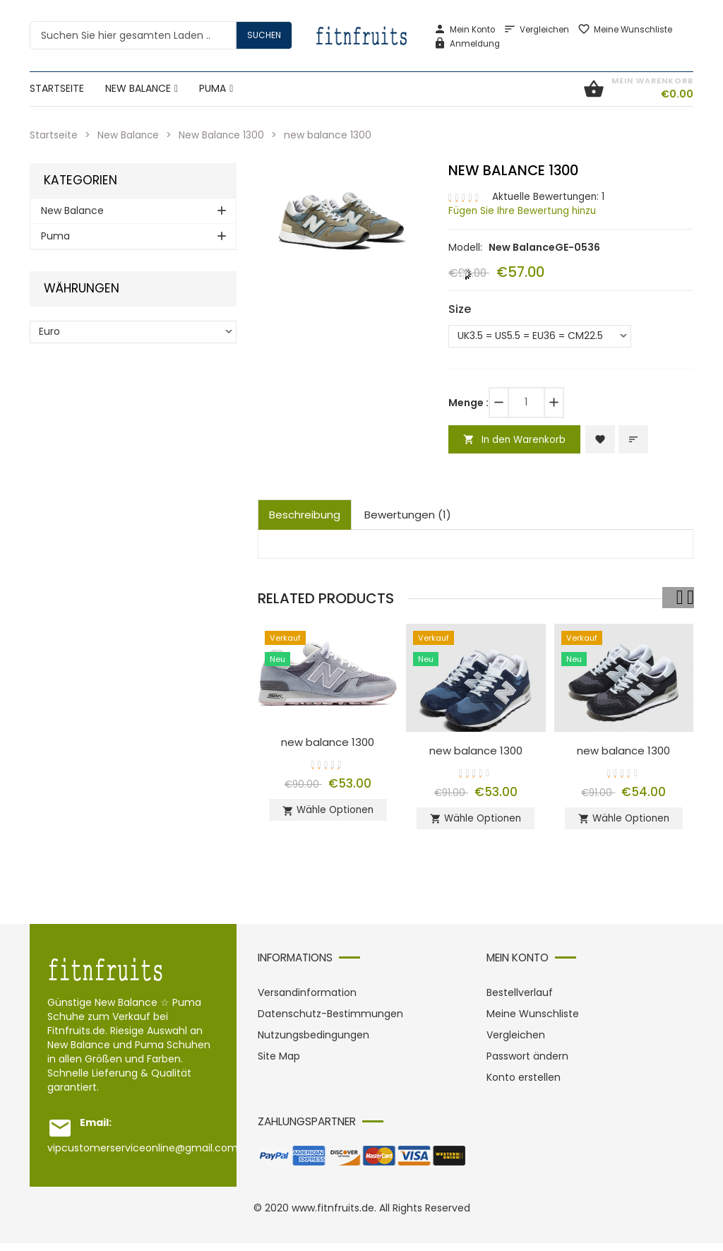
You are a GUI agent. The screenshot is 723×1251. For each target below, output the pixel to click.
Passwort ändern (527, 1064)
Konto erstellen (523, 1085)
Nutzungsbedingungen (313, 1043)
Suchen (264, 35)
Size (459, 308)
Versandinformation (307, 1000)
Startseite (54, 135)
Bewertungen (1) (407, 516)
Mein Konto (464, 29)
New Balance (128, 135)
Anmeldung (467, 43)
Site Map (279, 1064)
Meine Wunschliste (625, 29)
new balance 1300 (328, 743)
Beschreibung (304, 516)
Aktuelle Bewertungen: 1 (549, 196)
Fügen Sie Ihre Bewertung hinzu (525, 210)
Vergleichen (536, 29)
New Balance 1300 (223, 135)
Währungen (81, 288)
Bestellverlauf (519, 1000)
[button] (413, 176)
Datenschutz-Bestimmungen (330, 1021)
